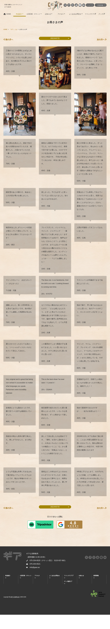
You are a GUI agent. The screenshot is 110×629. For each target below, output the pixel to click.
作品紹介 (19, 14)
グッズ (102, 14)
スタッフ (7, 588)
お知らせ (48, 14)
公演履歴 (7, 594)
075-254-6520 (35, 560)
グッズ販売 (68, 581)
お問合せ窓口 (53, 583)
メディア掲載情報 (84, 583)
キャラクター (9, 583)
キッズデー (23, 596)
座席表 (22, 586)
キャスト (7, 586)
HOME (8, 14)
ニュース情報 (82, 580)
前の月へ (8, 39)
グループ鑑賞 (24, 593)
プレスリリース (83, 586)
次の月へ (102, 39)
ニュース (90, 5)
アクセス (61, 14)
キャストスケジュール (24, 589)
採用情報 (96, 575)
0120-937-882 (59, 560)
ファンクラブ (90, 14)
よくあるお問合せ (75, 14)
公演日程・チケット (33, 14)
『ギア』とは (9, 580)
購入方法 (22, 580)
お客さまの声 (9, 591)
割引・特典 (23, 583)
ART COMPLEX (15, 611)
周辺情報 (37, 583)
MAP (36, 580)
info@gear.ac (35, 567)
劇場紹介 (37, 586)
